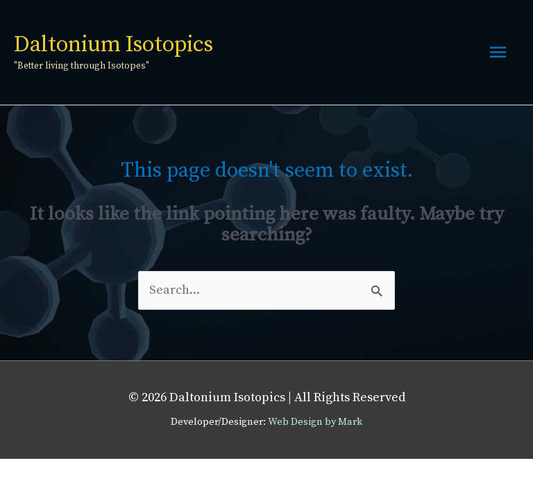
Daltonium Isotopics (113, 45)
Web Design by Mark (315, 422)
